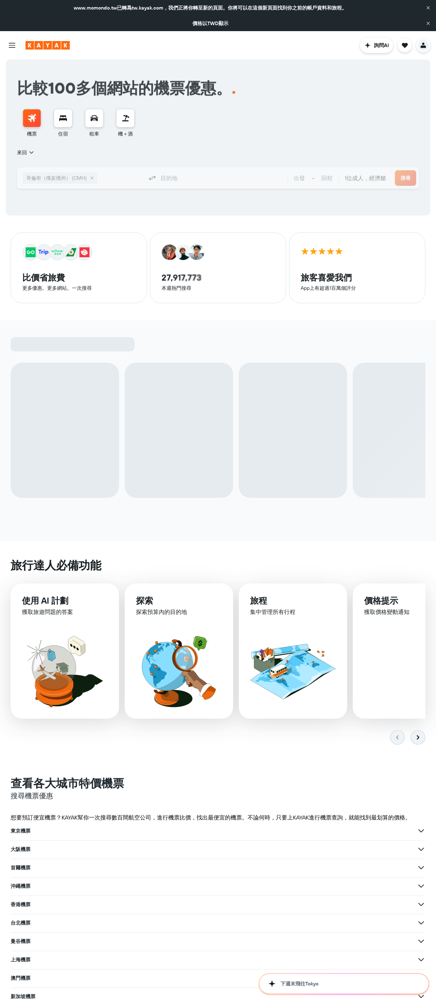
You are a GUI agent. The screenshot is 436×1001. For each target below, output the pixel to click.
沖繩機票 (20, 849)
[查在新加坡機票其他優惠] (135, 886)
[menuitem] (32, 123)
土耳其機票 (166, 941)
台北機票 (306, 849)
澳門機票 (306, 867)
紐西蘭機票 (308, 941)
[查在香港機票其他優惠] (278, 849)
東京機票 (20, 831)
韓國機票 (164, 923)
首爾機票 (306, 831)
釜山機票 (20, 995)
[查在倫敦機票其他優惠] (278, 904)
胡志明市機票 (311, 996)
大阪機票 (164, 831)
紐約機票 (306, 886)
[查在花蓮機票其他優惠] (135, 976)
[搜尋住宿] (63, 118)
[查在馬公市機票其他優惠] (135, 958)
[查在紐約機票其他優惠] (421, 886)
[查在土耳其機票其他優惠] (278, 941)
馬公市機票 (23, 958)
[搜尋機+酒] (125, 118)
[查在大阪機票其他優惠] (278, 831)
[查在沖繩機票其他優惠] (135, 849)
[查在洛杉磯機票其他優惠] (278, 886)
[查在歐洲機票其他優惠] (421, 923)
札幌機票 (20, 904)
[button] (428, 8)
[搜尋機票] (32, 118)
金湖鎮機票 (166, 978)
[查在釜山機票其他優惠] (135, 995)
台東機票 (164, 959)
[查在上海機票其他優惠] (278, 867)
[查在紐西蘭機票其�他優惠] (421, 941)
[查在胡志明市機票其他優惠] (421, 996)
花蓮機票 (20, 976)
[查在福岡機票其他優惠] (421, 904)
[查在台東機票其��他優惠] (278, 959)
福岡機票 (306, 904)
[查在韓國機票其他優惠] (278, 923)
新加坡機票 (23, 886)
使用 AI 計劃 (45, 600)
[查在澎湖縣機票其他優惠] (135, 940)
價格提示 (381, 601)
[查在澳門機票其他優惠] (421, 867)
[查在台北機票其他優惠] (421, 849)
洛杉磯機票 (166, 886)
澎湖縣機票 (23, 940)
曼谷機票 (20, 867)
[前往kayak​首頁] (48, 45)
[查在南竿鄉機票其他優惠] (421, 959)
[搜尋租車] (94, 118)
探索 (144, 600)
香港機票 (164, 849)
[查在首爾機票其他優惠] (421, 831)
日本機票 (20, 921)
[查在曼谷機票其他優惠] (135, 867)
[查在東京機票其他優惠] (135, 831)
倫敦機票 (164, 904)
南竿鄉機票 (308, 959)
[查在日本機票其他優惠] (135, 921)
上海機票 (164, 867)
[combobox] (26, 152)
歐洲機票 (306, 923)
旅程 (258, 601)
